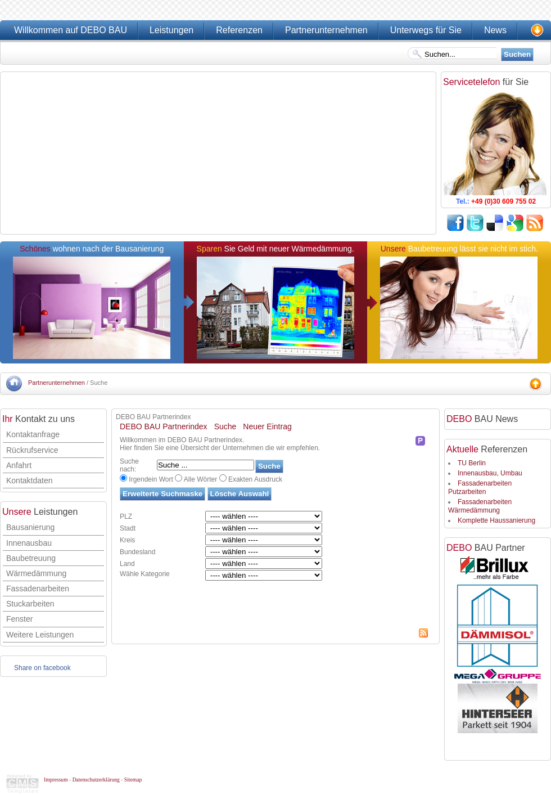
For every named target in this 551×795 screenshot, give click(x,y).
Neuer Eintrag (267, 426)
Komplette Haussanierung (496, 520)
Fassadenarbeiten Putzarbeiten (480, 487)
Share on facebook (42, 668)
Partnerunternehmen (56, 382)
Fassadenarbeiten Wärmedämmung (480, 506)
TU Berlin (472, 463)
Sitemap (133, 779)
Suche (225, 426)
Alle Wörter (200, 479)
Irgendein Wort (151, 479)
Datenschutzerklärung (96, 779)
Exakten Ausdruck (255, 479)
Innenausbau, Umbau (490, 473)
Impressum (56, 779)
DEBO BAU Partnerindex (163, 426)
